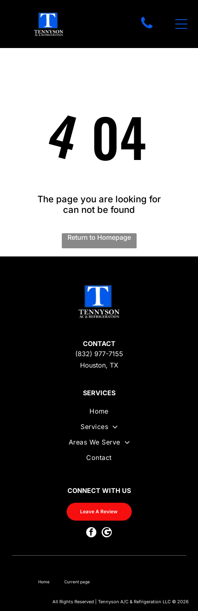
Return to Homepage (99, 237)
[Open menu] (181, 24)
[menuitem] (99, 415)
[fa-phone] (146, 28)
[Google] (107, 533)
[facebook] (91, 533)
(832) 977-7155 (99, 354)
